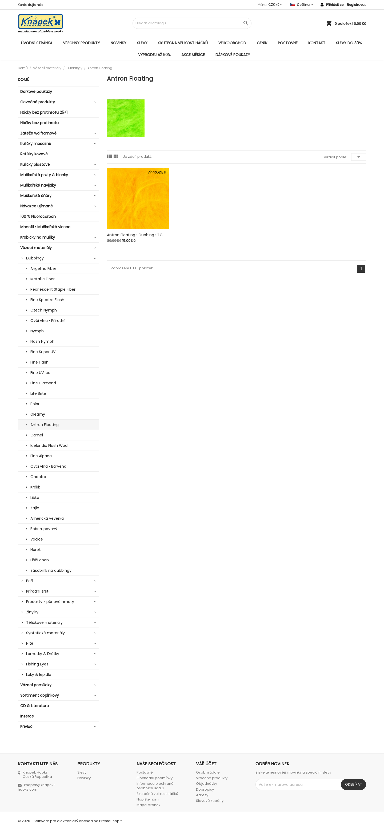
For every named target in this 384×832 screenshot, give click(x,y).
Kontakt (316, 43)
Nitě (29, 643)
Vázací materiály (36, 247)
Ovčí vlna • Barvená (48, 466)
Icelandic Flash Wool (49, 445)
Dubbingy (35, 258)
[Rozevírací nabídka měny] (275, 4)
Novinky (118, 43)
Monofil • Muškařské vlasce (45, 227)
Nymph (37, 331)
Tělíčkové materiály (44, 622)
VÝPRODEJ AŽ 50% (154, 54)
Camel (36, 435)
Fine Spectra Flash (47, 299)
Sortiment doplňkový (39, 695)
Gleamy (37, 414)
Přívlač (26, 726)
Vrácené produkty (211, 777)
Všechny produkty (81, 43)
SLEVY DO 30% (349, 43)
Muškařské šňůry (35, 195)
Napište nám (148, 799)
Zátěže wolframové (38, 133)
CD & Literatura (34, 705)
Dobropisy (205, 789)
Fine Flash (39, 362)
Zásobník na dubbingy (50, 570)
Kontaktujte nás (30, 4)
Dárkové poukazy (232, 54)
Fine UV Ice (40, 372)
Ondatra (38, 476)
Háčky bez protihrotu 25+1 (43, 112)
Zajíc (34, 508)
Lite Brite (38, 393)
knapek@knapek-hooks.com (36, 787)
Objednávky (206, 783)
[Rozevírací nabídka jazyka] (301, 4)
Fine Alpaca (41, 456)
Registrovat (356, 4)
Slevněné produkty (37, 102)
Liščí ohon (39, 560)
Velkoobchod (232, 43)
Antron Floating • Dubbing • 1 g (135, 235)
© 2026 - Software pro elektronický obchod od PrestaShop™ (70, 820)
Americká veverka (47, 518)
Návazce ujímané (36, 206)
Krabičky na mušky (37, 237)
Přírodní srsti (37, 591)
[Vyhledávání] (192, 23)
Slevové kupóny (209, 800)
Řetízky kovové (34, 154)
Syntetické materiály (45, 633)
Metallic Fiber (42, 279)
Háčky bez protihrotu (39, 122)
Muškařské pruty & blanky (44, 175)
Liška (34, 497)
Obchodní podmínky (155, 777)
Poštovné (288, 43)
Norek (35, 549)
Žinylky (32, 612)
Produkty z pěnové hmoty (50, 601)
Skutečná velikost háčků (183, 43)
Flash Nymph (42, 341)
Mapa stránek (149, 804)
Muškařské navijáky (38, 185)
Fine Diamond (43, 383)
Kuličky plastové (35, 164)
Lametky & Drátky (42, 653)
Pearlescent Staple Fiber (52, 289)
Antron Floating (44, 424)
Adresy (202, 795)
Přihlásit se (334, 4)
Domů (23, 79)
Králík (35, 487)
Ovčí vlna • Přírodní (47, 320)
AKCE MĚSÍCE (193, 54)
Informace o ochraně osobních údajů (155, 785)
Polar (34, 404)
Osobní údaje (208, 772)
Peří (29, 580)
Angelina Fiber (43, 268)
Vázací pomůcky (35, 685)
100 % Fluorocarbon (38, 216)
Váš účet (206, 764)
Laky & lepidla (38, 674)
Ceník (262, 43)
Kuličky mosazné (35, 143)
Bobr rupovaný (43, 528)
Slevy (142, 43)
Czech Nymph (43, 310)
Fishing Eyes (37, 664)
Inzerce (27, 716)
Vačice (36, 539)
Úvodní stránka (36, 43)
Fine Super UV (42, 351)
